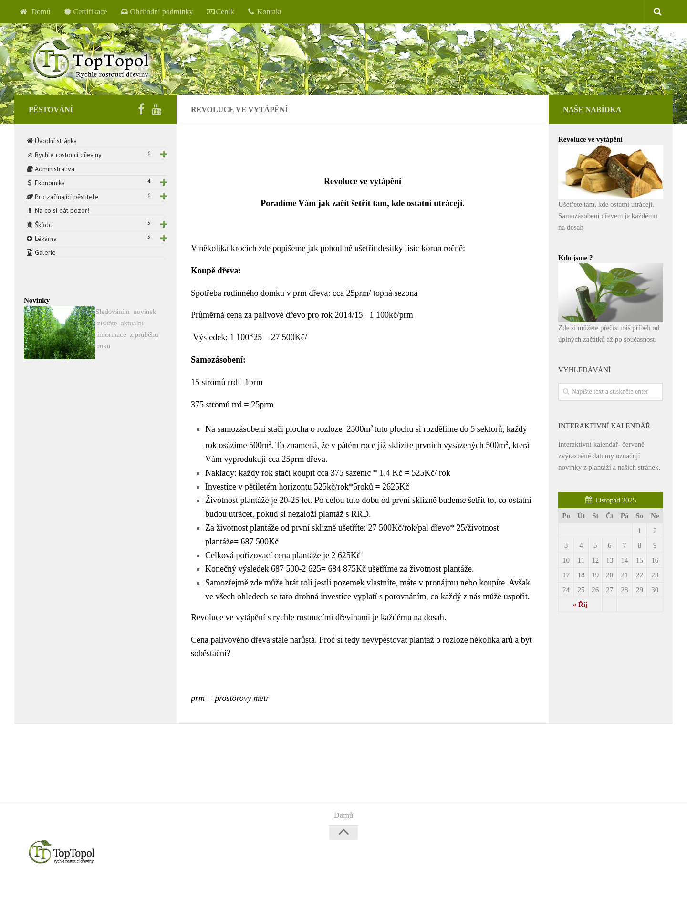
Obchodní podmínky (157, 12)
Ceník (220, 12)
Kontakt (265, 12)
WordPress (92, 889)
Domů (35, 12)
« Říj (580, 604)
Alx (150, 889)
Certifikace (85, 12)
